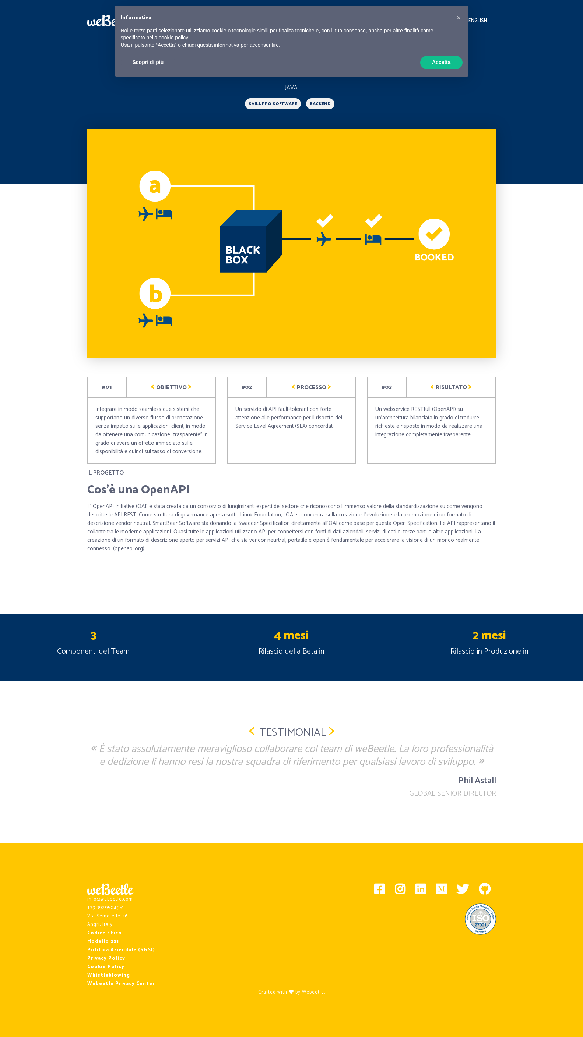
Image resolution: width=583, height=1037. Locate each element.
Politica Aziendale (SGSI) (121, 950)
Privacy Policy (106, 958)
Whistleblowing (108, 975)
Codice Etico (104, 933)
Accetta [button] (441, 62)
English (477, 21)
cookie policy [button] (173, 37)
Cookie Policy (105, 967)
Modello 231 (103, 941)
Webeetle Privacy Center (121, 984)
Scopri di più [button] (148, 62)
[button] (459, 18)
